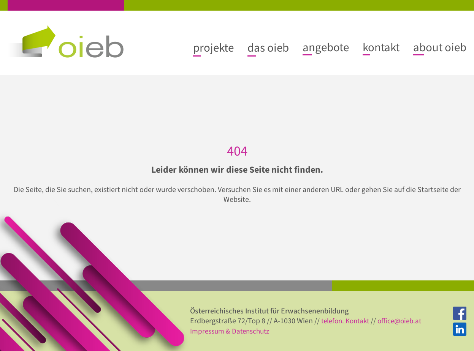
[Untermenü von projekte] (213, 48)
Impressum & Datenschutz (231, 331)
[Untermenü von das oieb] (268, 48)
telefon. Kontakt (347, 321)
